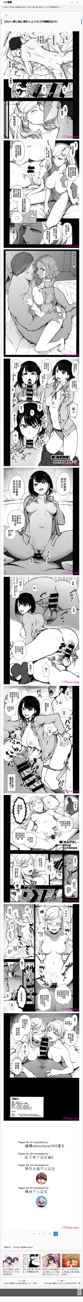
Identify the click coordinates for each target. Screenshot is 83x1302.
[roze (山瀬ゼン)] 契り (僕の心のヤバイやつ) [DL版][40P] (11, 1271)
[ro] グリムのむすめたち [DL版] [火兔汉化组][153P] (70, 1271)
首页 (4, 7)
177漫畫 (7, 2)
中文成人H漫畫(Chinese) (17, 7)
